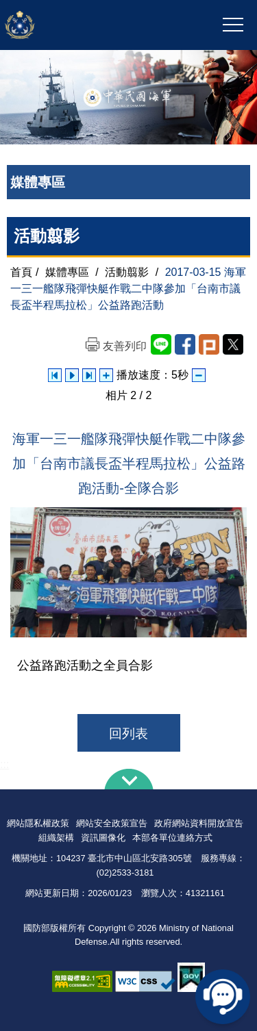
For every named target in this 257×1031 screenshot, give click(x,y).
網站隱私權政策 (38, 823)
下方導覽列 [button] (129, 779)
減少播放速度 (199, 375)
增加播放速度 (106, 375)
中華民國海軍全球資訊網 (78, 25)
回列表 (128, 733)
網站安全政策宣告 (111, 823)
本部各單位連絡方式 (172, 837)
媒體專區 (67, 272)
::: (4, 764)
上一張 (55, 375)
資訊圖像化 (103, 837)
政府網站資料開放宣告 (198, 823)
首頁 (21, 272)
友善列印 (125, 346)
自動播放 (72, 375)
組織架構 (56, 837)
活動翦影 (127, 272)
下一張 (89, 375)
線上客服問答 (222, 996)
